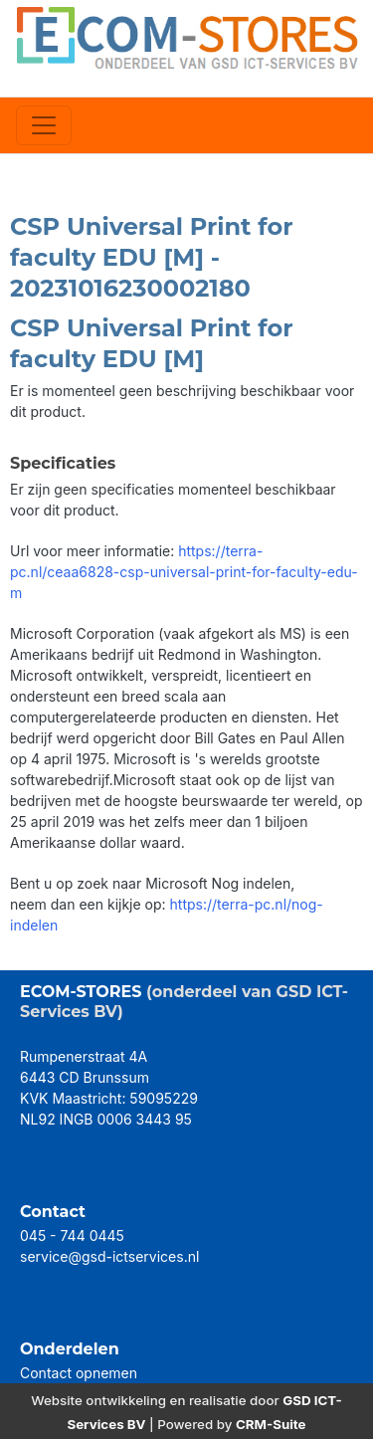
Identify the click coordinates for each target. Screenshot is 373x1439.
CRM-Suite (271, 1424)
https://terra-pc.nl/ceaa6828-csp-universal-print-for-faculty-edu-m (184, 571)
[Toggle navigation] (44, 125)
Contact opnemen (78, 1372)
